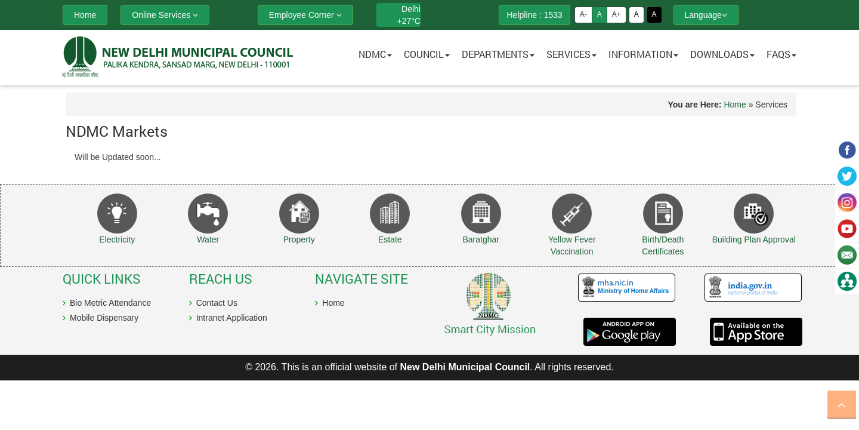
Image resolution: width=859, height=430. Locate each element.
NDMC (375, 54)
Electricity (117, 239)
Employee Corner (305, 15)
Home (735, 104)
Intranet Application (231, 317)
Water (208, 239)
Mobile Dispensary (104, 317)
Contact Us (216, 303)
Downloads (722, 54)
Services (571, 54)
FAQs (781, 54)
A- (583, 14)
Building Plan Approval (754, 239)
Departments (498, 54)
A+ (616, 14)
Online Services (165, 15)
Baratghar (481, 239)
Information (643, 54)
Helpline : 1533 (534, 15)
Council (427, 54)
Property (299, 239)
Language (706, 15)
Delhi (411, 9)
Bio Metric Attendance (110, 303)
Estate (390, 239)
